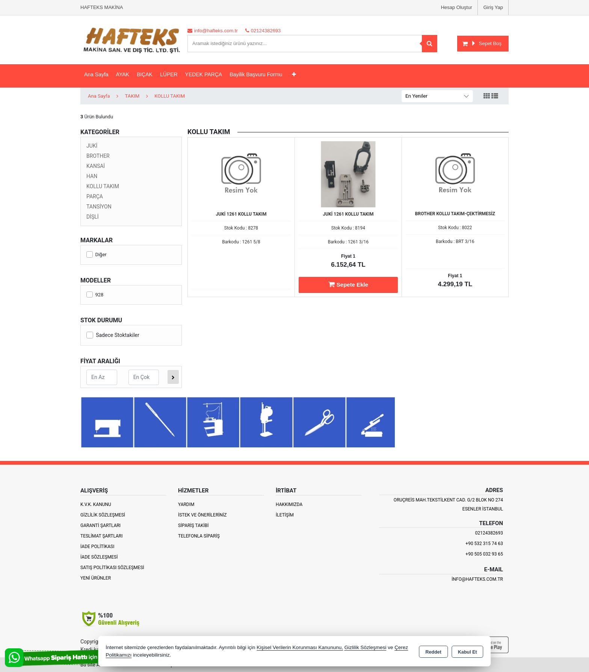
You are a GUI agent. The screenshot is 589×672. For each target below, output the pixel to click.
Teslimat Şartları (101, 536)
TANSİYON (99, 207)
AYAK (122, 74)
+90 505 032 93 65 (484, 554)
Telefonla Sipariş (199, 536)
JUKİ (91, 146)
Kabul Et (467, 651)
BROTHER (98, 156)
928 (94, 294)
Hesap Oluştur (456, 7)
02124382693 (489, 533)
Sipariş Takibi (193, 525)
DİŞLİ (92, 217)
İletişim (285, 515)
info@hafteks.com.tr (477, 579)
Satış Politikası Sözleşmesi (112, 567)
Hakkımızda (289, 504)
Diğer (96, 254)
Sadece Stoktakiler (112, 335)
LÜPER (169, 74)
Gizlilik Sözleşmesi (102, 515)
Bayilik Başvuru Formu (256, 74)
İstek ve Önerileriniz (202, 515)
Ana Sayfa (96, 74)
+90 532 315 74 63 (484, 543)
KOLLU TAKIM (102, 186)
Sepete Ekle (348, 284)
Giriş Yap (493, 7)
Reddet (433, 651)
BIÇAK (145, 74)
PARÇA (94, 196)
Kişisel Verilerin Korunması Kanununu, (300, 647)
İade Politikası (97, 546)
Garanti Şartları (100, 525)
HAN (91, 176)
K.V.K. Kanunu (95, 504)
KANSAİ (95, 166)
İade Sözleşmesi (99, 557)
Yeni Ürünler (95, 578)
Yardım (186, 504)
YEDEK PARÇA (203, 74)
